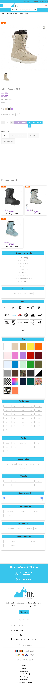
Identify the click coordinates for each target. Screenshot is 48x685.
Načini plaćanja (24, 673)
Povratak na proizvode (35, 122)
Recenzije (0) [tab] (8, 141)
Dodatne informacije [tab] (18, 136)
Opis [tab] (5, 136)
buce (8, 131)
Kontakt (24, 665)
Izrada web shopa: (36, 683)
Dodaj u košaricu (21, 122)
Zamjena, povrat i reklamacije (24, 679)
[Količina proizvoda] (7, 122)
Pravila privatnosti (24, 668)
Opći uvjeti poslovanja (24, 671)
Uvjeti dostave (24, 676)
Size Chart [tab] (33, 136)
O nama (24, 662)
